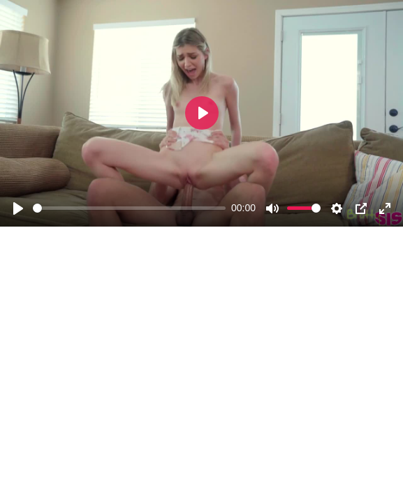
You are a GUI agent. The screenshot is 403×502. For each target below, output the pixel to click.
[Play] (18, 208)
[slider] (129, 208)
